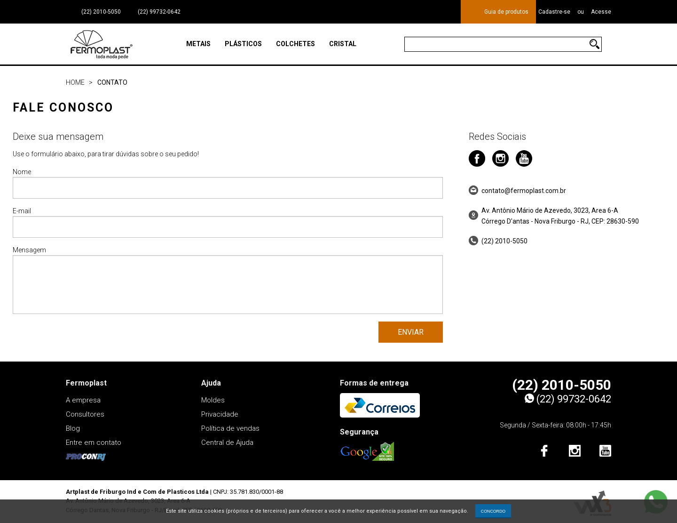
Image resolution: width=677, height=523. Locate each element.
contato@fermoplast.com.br (523, 190)
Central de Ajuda (227, 442)
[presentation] (84, 340)
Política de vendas (230, 428)
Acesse (601, 11)
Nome (228, 183)
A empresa (83, 400)
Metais (198, 44)
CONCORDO (493, 511)
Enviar (411, 332)
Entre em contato (93, 442)
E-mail (228, 222)
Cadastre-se (554, 11)
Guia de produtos (506, 11)
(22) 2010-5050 (101, 11)
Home (75, 82)
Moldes (213, 400)
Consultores (85, 414)
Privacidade (219, 414)
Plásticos (243, 44)
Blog (73, 428)
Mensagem (228, 280)
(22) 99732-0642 (158, 11)
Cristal (342, 44)
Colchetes (295, 44)
